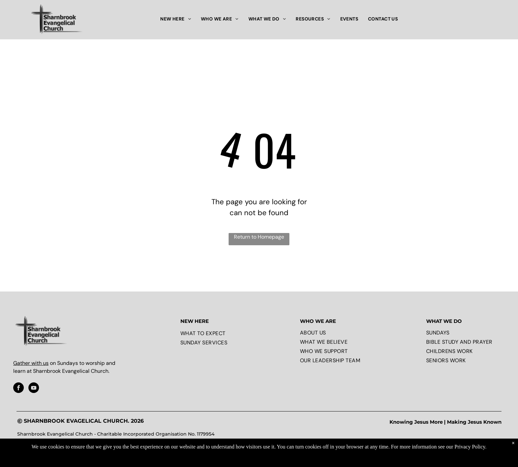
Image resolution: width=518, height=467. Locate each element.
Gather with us (31, 363)
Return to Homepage (259, 236)
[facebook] (18, 388)
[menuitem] (175, 19)
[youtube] (33, 388)
